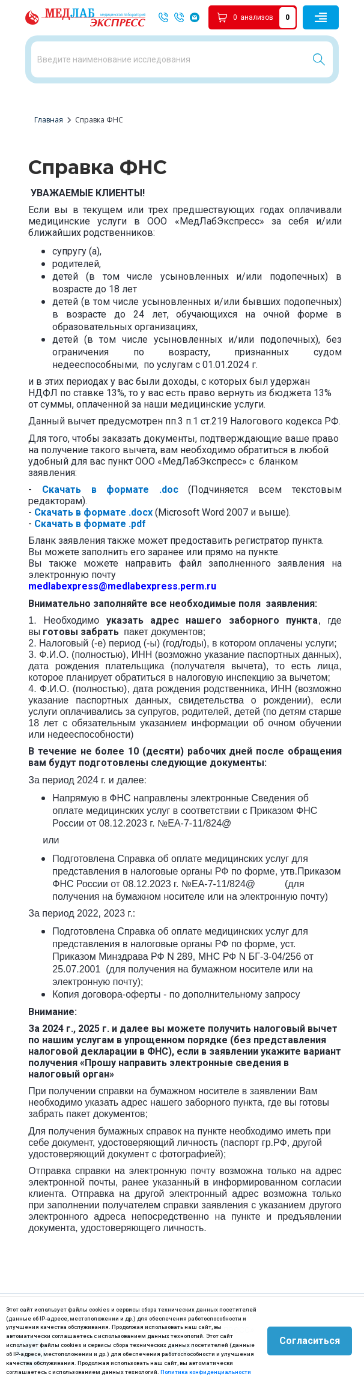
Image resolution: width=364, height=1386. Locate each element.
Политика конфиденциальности (205, 1372)
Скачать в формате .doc (110, 489)
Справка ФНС (99, 120)
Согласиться (309, 1340)
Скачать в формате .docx (93, 512)
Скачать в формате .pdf (90, 523)
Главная (48, 120)
